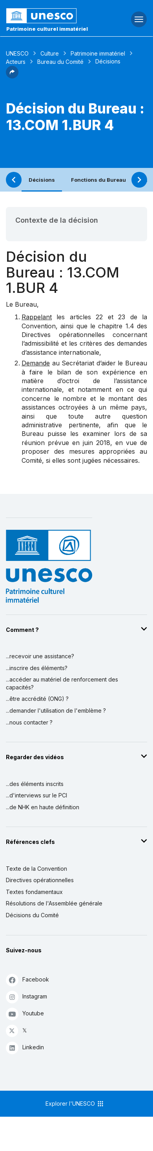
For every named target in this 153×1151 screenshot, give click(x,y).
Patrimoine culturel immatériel (47, 29)
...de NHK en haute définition (42, 807)
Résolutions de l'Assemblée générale (54, 903)
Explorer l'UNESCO (75, 1104)
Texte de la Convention (36, 868)
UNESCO (17, 53)
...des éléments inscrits (35, 783)
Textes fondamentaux (34, 891)
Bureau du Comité (60, 61)
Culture (49, 53)
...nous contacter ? (29, 722)
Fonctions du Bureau (98, 180)
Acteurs (16, 61)
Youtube (25, 1014)
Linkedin (25, 1047)
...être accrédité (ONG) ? (37, 698)
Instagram (26, 997)
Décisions (42, 180)
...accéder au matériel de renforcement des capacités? (62, 683)
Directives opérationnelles (40, 880)
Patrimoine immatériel (98, 53)
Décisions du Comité (32, 915)
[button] (12, 76)
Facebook (27, 980)
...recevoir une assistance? (40, 656)
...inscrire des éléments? (36, 668)
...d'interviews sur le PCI (36, 795)
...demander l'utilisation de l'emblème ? (56, 710)
